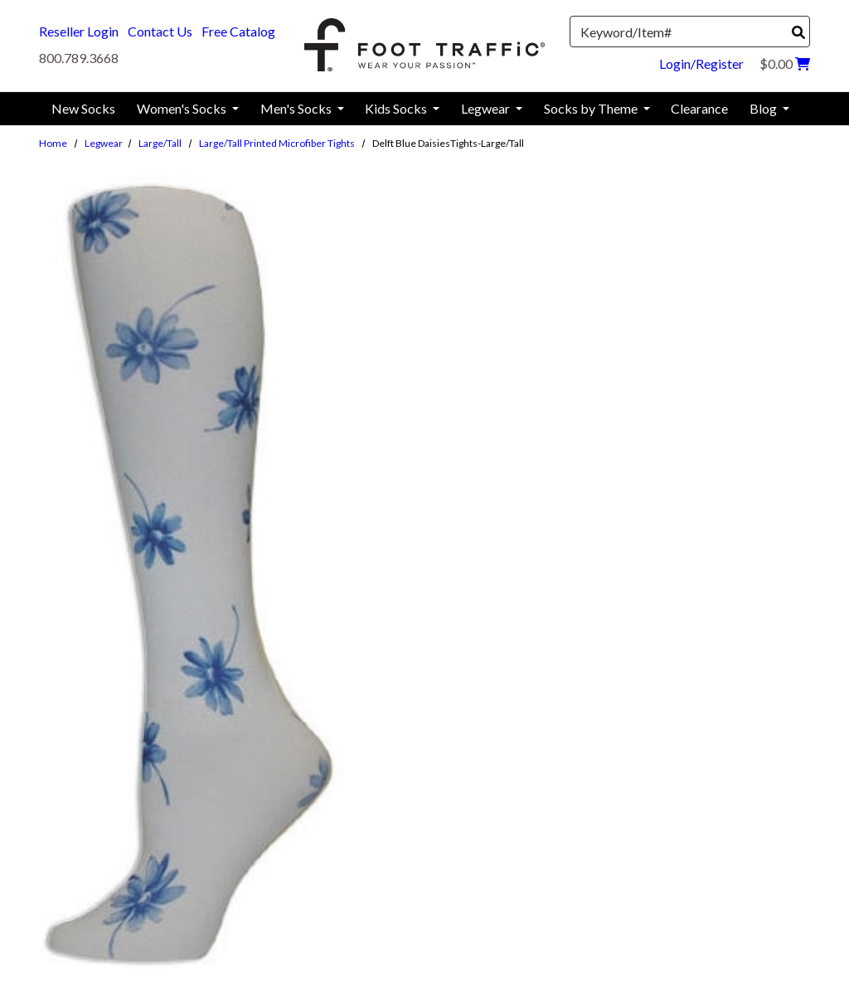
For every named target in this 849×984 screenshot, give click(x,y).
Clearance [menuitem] (699, 108)
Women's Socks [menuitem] (183, 108)
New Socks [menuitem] (83, 108)
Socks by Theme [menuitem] (592, 108)
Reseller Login (79, 31)
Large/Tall (160, 143)
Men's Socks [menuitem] (297, 108)
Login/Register (701, 63)
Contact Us (160, 31)
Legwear (104, 143)
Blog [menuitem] (764, 108)
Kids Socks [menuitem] (397, 108)
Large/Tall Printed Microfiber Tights (277, 143)
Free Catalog (238, 31)
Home (53, 143)
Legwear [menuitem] (486, 108)
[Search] (798, 32)
